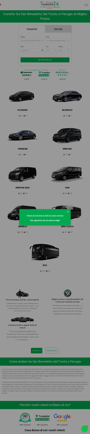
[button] (84, 428)
